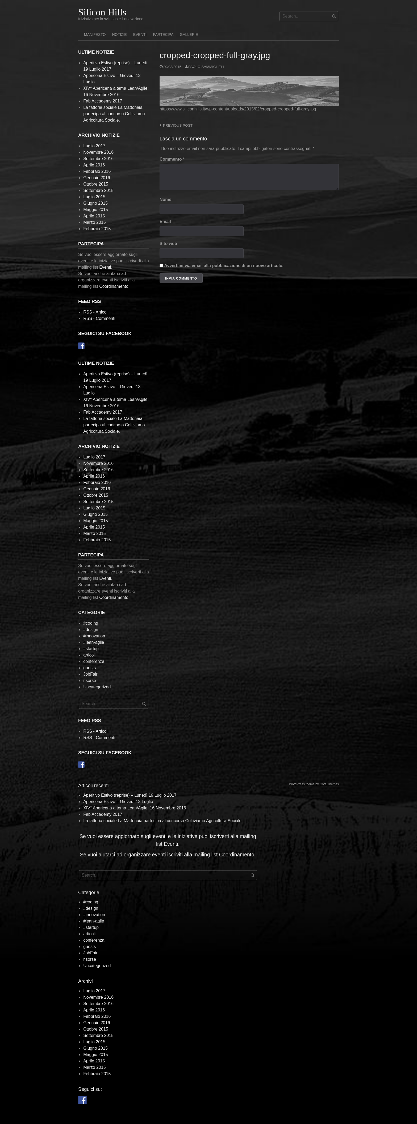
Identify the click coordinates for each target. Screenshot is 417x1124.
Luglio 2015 (94, 197)
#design (90, 629)
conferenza (93, 661)
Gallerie (189, 34)
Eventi (140, 34)
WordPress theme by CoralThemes (314, 784)
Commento (172, 159)
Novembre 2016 (98, 152)
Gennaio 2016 (96, 177)
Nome (165, 199)
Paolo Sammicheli (206, 67)
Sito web (168, 243)
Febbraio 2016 (97, 171)
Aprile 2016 (94, 165)
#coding (90, 623)
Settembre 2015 (98, 190)
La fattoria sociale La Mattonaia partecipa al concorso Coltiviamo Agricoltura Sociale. (114, 113)
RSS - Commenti (99, 318)
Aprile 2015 (94, 216)
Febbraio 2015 (97, 228)
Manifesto (95, 34)
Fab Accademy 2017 (102, 101)
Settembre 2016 (98, 158)
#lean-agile (93, 642)
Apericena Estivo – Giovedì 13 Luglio (118, 801)
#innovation (94, 636)
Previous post (178, 125)
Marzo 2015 (94, 222)
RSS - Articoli (95, 312)
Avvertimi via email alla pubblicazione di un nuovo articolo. (223, 265)
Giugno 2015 (95, 203)
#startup (91, 648)
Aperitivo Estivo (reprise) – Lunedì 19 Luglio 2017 (129, 795)
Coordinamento (113, 286)
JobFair (90, 674)
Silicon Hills (102, 12)
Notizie (119, 34)
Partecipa (163, 34)
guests (89, 668)
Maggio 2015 (95, 209)
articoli (89, 655)
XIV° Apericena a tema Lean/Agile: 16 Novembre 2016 (134, 808)
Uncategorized (97, 687)
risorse (89, 680)
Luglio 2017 (94, 146)
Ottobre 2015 (95, 184)
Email (165, 221)
